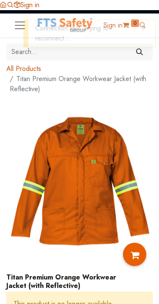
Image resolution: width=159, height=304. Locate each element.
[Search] (140, 51)
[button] (10, 5)
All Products (23, 68)
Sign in (29, 5)
